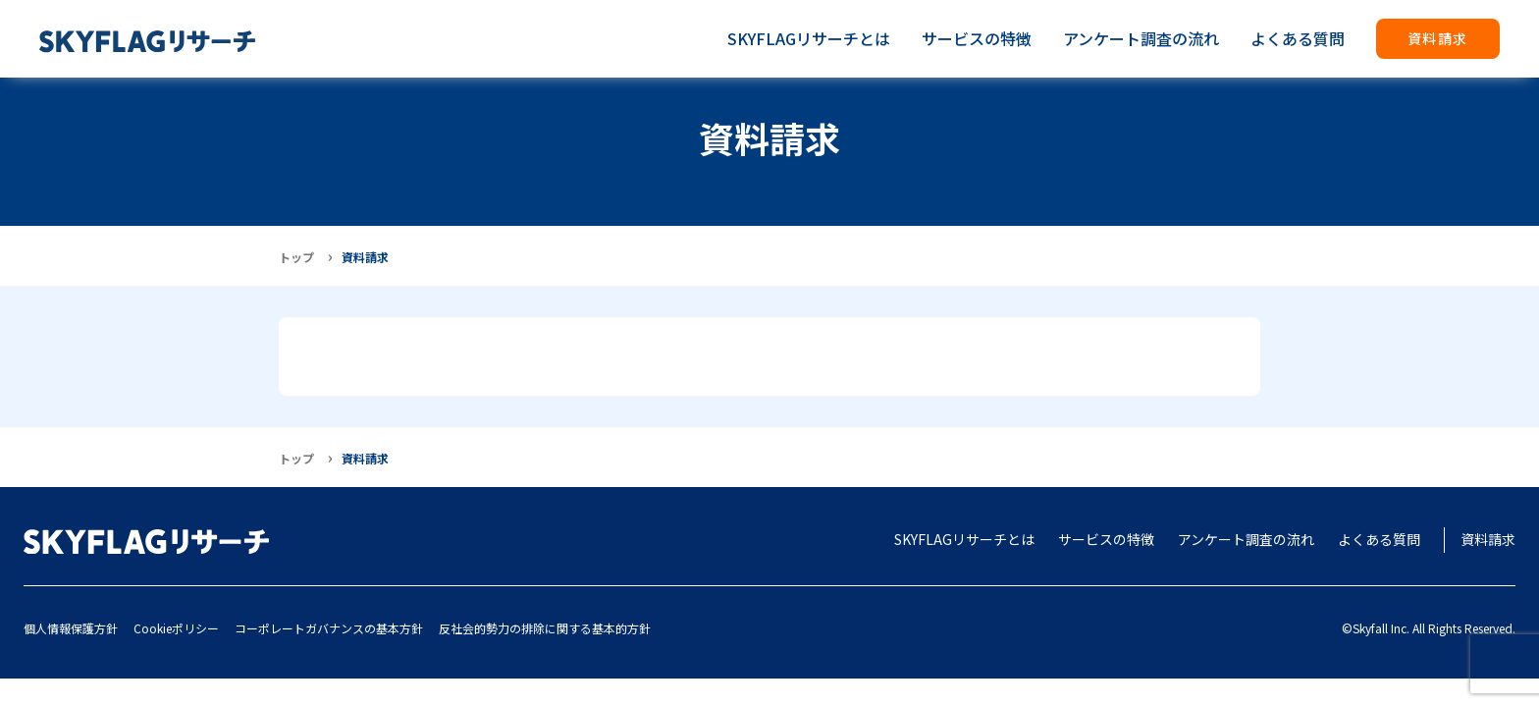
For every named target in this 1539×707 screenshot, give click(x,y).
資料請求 (1437, 38)
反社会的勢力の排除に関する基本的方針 (545, 628)
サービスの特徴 (977, 38)
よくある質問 (1297, 38)
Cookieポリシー (176, 628)
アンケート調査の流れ (1141, 38)
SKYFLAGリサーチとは (808, 38)
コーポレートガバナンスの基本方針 (329, 628)
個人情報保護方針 (71, 628)
